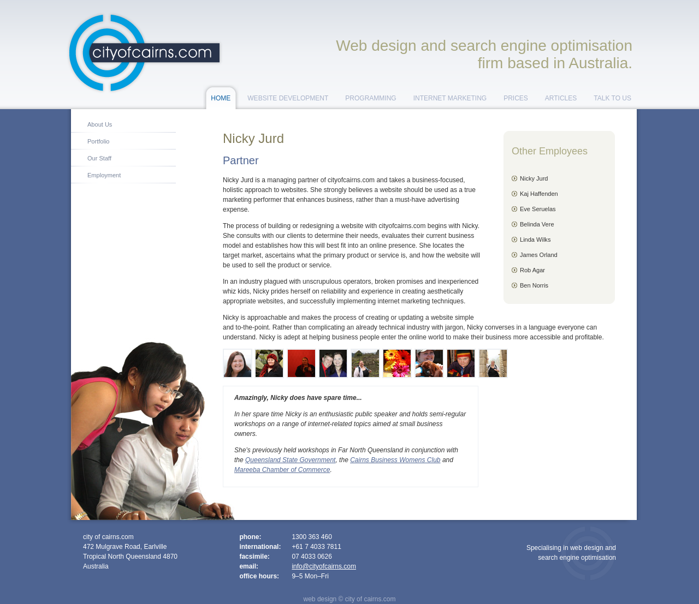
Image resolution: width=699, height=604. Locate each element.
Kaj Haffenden (539, 193)
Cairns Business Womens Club (395, 460)
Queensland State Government (290, 460)
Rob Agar (532, 270)
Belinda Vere (537, 224)
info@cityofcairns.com (324, 566)
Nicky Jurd (534, 178)
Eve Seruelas (538, 209)
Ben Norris (534, 285)
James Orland (539, 255)
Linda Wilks (535, 239)
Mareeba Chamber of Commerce (282, 470)
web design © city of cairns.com (350, 599)
